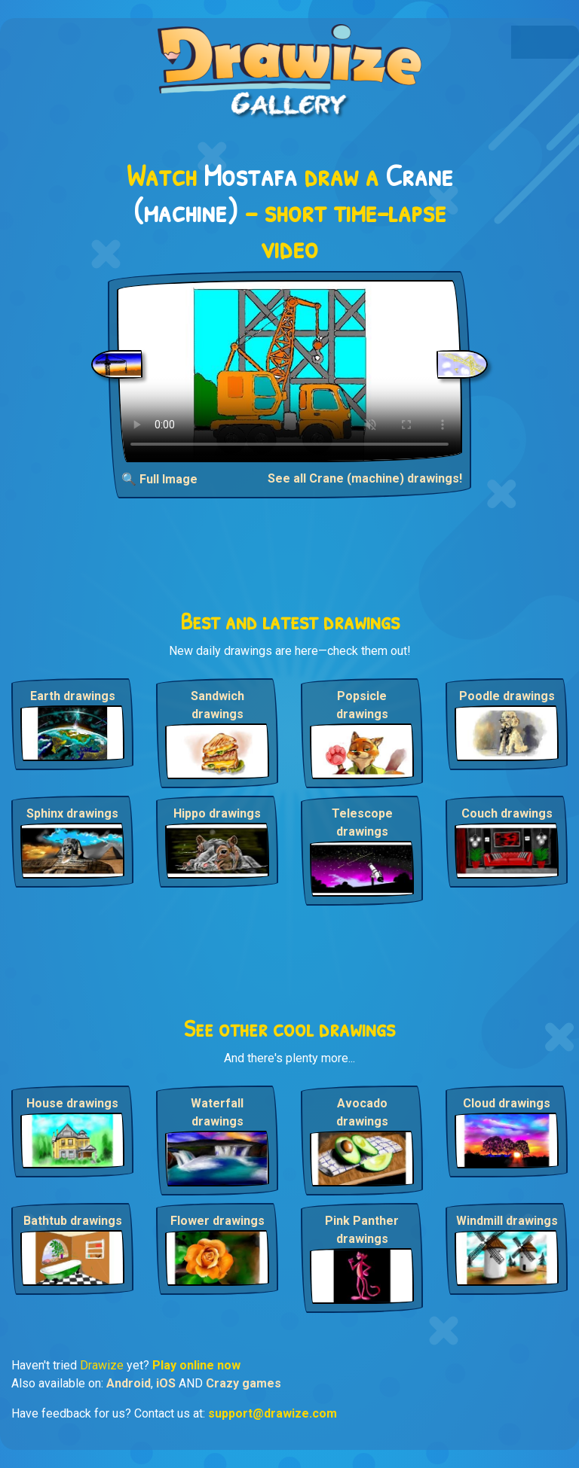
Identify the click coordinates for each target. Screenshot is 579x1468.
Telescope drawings (362, 822)
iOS (166, 1383)
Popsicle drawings (362, 705)
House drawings (72, 1103)
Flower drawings (217, 1221)
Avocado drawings (362, 1112)
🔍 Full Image (159, 479)
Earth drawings (72, 696)
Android (128, 1383)
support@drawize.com (272, 1413)
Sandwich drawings (217, 705)
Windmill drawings (507, 1221)
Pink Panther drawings (362, 1230)
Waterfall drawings (217, 1112)
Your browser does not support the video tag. (289, 371)
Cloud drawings (506, 1103)
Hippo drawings (217, 813)
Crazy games (243, 1383)
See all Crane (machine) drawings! (365, 478)
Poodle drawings (507, 696)
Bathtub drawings (72, 1221)
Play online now (196, 1365)
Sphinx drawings (72, 813)
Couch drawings (507, 813)
